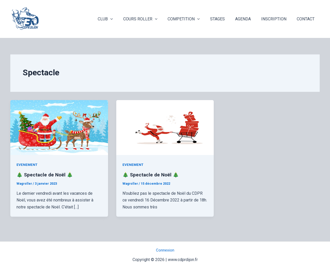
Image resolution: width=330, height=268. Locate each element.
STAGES (224, 19)
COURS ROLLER (152, 19)
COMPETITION (193, 19)
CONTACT (307, 19)
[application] (123, 19)
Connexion (165, 250)
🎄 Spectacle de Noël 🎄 (45, 175)
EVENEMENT (27, 165)
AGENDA (248, 19)
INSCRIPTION (277, 19)
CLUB (118, 19)
